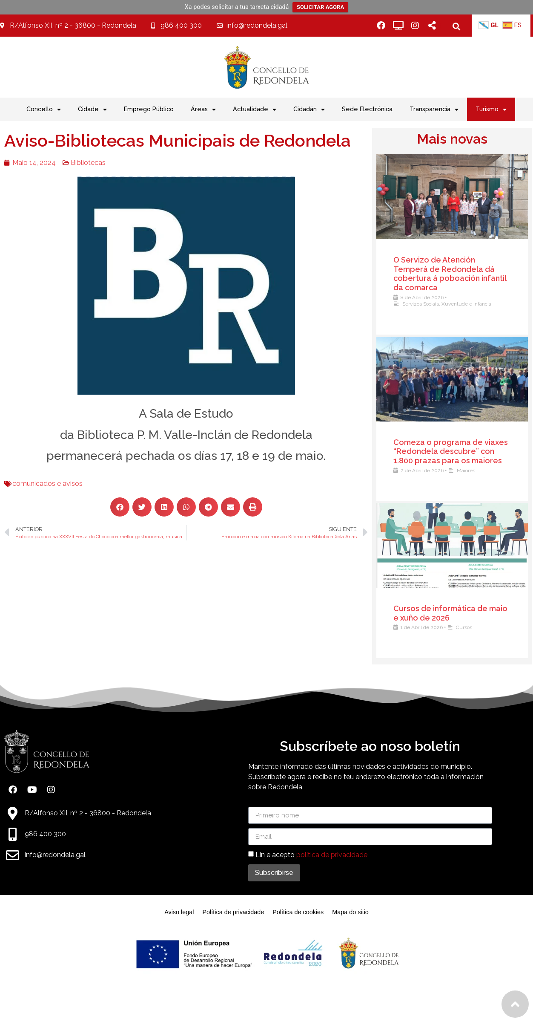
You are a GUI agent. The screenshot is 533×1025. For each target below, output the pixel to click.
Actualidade (254, 109)
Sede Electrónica (367, 109)
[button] (456, 26)
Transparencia (434, 109)
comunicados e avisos (35, 483)
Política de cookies (298, 912)
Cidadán (309, 109)
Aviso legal (179, 912)
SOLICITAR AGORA (320, 7)
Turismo (491, 109)
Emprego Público (149, 109)
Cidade (92, 109)
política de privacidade (331, 855)
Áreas (203, 109)
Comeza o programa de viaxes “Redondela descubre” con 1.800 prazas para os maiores (455, 451)
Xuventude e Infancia (471, 304)
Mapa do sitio (350, 912)
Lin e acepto (311, 855)
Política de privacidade (233, 912)
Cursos (469, 627)
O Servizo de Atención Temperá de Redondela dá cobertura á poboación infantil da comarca (454, 273)
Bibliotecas (76, 163)
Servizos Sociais (425, 304)
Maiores (471, 471)
